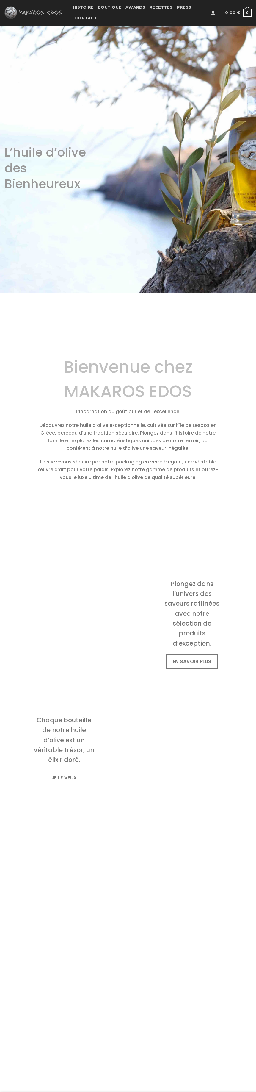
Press (184, 7)
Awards (135, 7)
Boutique (109, 7)
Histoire (83, 7)
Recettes (161, 7)
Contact (86, 18)
